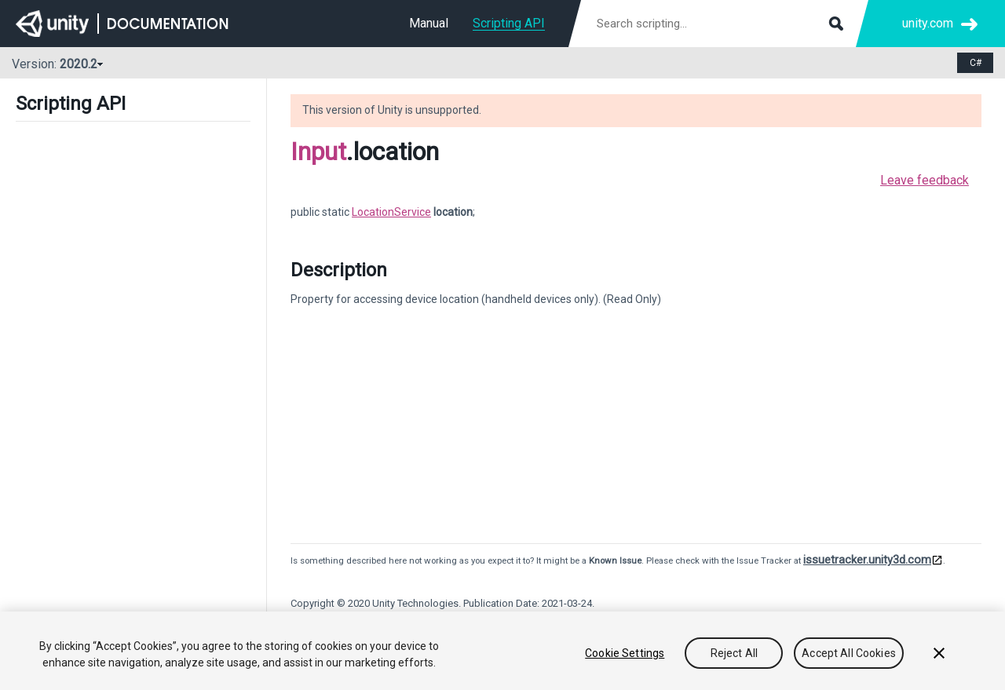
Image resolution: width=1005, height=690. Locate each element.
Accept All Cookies (849, 653)
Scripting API (509, 23)
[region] (502, 651)
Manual (428, 23)
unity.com (927, 23)
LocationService (391, 212)
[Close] (939, 653)
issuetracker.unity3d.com (867, 560)
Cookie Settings (624, 653)
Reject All (734, 653)
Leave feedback (924, 180)
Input (318, 151)
